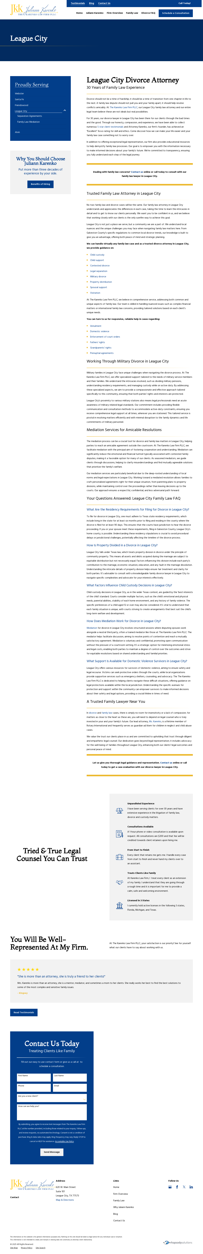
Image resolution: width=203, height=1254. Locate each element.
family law (107, 713)
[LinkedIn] (191, 1187)
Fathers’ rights (97, 342)
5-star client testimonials (110, 127)
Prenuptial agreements (102, 353)
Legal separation (98, 271)
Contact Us (104, 3)
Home (116, 1187)
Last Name (56, 1076)
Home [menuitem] (79, 13)
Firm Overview (120, 1194)
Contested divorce (100, 266)
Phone (19, 1086)
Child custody (97, 255)
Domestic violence (99, 331)
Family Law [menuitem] (132, 13)
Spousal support (98, 287)
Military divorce (98, 277)
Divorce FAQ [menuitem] (148, 13)
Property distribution (101, 282)
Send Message (49, 1152)
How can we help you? (26, 1106)
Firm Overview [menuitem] (115, 13)
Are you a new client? (26, 1096)
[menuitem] (19, 92)
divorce (93, 713)
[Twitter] (184, 1187)
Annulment (95, 326)
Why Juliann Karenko (123, 1207)
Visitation (95, 293)
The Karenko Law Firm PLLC (123, 107)
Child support (97, 260)
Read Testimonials (24, 1012)
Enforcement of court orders (105, 337)
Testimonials (78, 3)
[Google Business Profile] (170, 1187)
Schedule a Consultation (175, 13)
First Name (20, 1076)
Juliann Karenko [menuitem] (94, 13)
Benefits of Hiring (40, 184)
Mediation (92, 628)
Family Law (119, 1201)
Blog (91, 3)
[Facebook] (177, 1187)
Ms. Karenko (155, 721)
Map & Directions (65, 1200)
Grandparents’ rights (100, 348)
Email (54, 1086)
